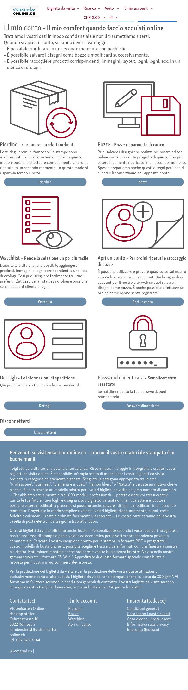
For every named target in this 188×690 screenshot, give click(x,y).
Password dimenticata (142, 405)
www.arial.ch (21, 650)
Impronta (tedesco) (143, 629)
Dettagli (45, 405)
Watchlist (45, 301)
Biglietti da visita (61, 8)
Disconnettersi (45, 432)
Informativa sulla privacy (148, 624)
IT (111, 17)
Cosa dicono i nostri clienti (149, 618)
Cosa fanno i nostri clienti (148, 613)
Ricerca (90, 8)
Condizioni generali (143, 608)
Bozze (142, 181)
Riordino (45, 181)
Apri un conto (143, 301)
